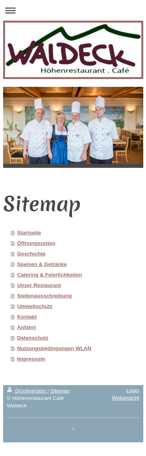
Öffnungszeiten (36, 243)
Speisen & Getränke (42, 264)
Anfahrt (26, 327)
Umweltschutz (35, 306)
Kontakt (27, 317)
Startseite (29, 233)
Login (132, 390)
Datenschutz (32, 338)
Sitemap (60, 391)
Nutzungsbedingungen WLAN (54, 348)
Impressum (31, 359)
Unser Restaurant (39, 285)
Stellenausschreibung (44, 296)
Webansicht (125, 398)
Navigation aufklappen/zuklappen (73, 10)
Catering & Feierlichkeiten (49, 275)
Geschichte (31, 254)
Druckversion (27, 391)
